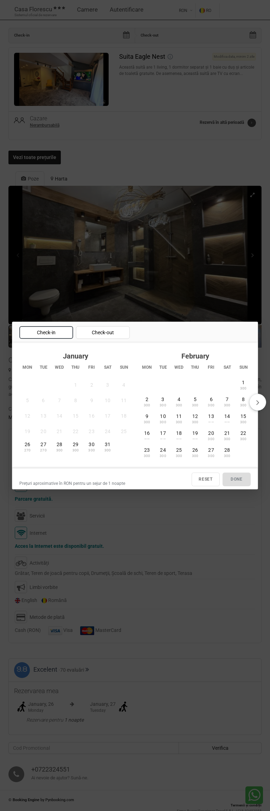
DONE (237, 479)
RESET (206, 479)
